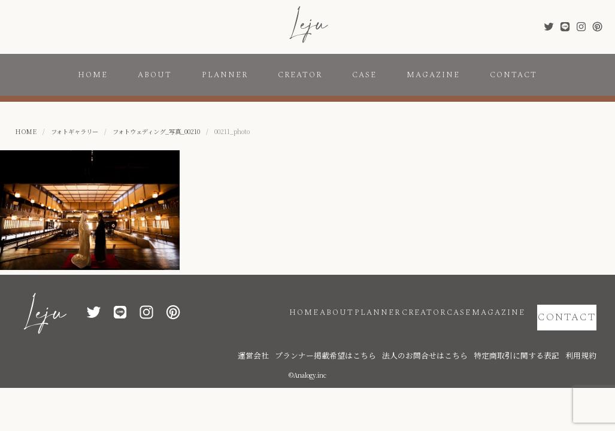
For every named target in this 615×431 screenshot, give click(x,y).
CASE (364, 75)
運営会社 (327, 336)
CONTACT (513, 75)
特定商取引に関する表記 (533, 336)
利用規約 (584, 336)
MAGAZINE (433, 75)
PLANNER (225, 75)
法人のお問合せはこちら (462, 336)
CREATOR (300, 75)
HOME (93, 75)
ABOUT (155, 75)
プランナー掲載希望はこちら (384, 336)
